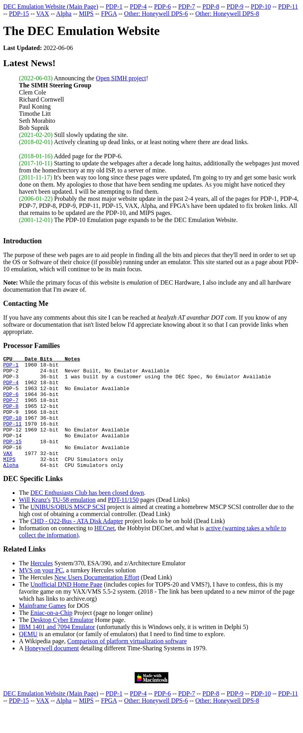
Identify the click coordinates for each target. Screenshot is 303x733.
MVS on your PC (41, 592)
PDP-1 (114, 6)
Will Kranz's (34, 522)
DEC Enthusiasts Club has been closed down (87, 515)
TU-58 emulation (74, 522)
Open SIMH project (121, 78)
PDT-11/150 (123, 522)
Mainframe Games (42, 628)
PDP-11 (288, 6)
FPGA (109, 13)
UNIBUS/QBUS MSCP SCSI (68, 529)
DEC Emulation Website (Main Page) (50, 6)
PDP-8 (210, 6)
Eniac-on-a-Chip (51, 635)
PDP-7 (186, 6)
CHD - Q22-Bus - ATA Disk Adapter (76, 543)
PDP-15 (19, 13)
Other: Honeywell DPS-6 (156, 13)
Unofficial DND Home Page (66, 606)
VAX (42, 13)
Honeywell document (52, 670)
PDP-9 (234, 6)
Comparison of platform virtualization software (127, 663)
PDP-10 (261, 6)
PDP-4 (138, 6)
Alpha (63, 13)
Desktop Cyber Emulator (62, 642)
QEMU (28, 656)
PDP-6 (162, 6)
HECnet (104, 550)
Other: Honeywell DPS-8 (227, 13)
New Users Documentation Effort (96, 599)
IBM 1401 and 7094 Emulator (57, 649)
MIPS (86, 13)
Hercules (41, 585)
